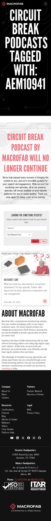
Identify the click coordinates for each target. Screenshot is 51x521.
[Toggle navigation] (45, 4)
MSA (29, 410)
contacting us (7, 369)
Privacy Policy (33, 413)
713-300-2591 (20, 480)
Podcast (5, 413)
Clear (43, 241)
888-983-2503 (37, 480)
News (4, 395)
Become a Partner (35, 395)
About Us (6, 391)
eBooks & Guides (9, 420)
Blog (4, 416)
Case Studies (8, 429)
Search (35, 241)
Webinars (6, 423)
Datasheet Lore (11, 284)
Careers (5, 398)
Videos (5, 426)
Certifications (8, 410)
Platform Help (8, 433)
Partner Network (34, 391)
